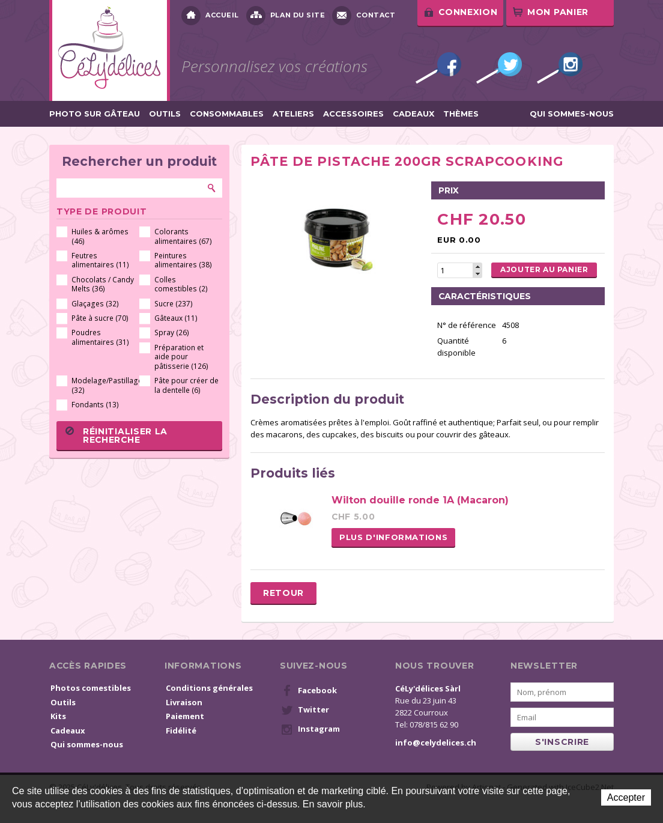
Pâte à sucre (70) (100, 318)
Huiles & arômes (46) (100, 236)
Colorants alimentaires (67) (183, 236)
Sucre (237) (173, 304)
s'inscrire (562, 741)
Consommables (227, 114)
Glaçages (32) (95, 304)
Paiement (185, 716)
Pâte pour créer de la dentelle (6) (186, 385)
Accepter (626, 797)
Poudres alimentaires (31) (100, 337)
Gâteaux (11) (176, 318)
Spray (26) (171, 332)
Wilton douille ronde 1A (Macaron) (420, 500)
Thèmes (461, 114)
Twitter (499, 68)
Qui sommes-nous (572, 114)
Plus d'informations (393, 537)
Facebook (438, 68)
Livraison (184, 702)
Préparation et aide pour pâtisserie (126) (181, 356)
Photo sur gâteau (94, 114)
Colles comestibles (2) (181, 284)
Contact (363, 15)
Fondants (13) (95, 404)
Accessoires (353, 114)
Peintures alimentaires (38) (183, 260)
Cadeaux (413, 114)
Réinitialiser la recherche (116, 435)
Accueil (210, 15)
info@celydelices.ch (435, 742)
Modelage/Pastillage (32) (103, 385)
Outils (165, 114)
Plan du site (285, 15)
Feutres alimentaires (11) (100, 260)
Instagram (560, 68)
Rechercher (212, 188)
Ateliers (293, 114)
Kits (58, 716)
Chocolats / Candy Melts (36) (102, 284)
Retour (283, 593)
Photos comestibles (90, 687)
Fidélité (181, 730)
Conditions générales (209, 687)
